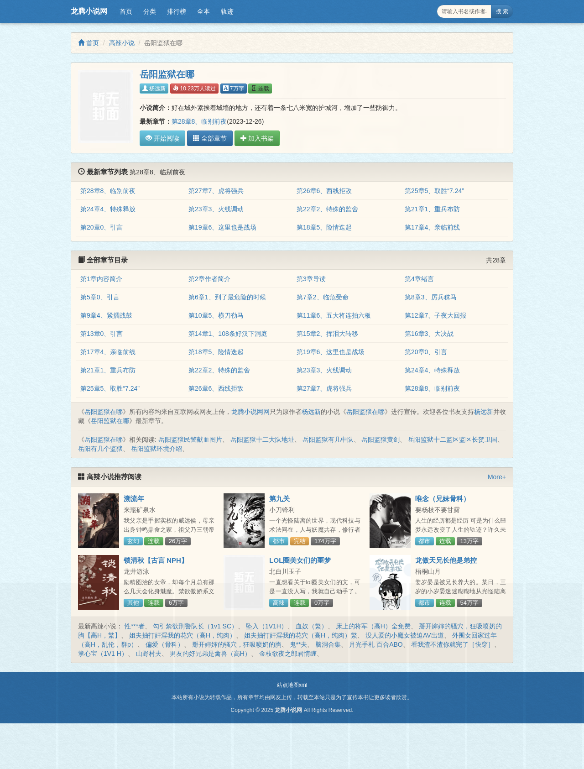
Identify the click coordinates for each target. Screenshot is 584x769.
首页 (126, 11)
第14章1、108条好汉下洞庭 (227, 333)
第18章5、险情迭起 (324, 227)
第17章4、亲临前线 (432, 227)
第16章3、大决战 (429, 333)
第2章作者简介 (209, 278)
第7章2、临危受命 (323, 297)
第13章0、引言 (101, 333)
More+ (497, 477)
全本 (203, 11)
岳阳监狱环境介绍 (156, 448)
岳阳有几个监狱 (100, 448)
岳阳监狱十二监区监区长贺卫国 (452, 439)
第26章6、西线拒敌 (324, 190)
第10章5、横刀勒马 (216, 315)
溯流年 (134, 498)
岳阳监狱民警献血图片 (190, 439)
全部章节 (210, 138)
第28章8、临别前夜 (199, 121)
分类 (149, 11)
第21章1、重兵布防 (432, 209)
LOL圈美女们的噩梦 (300, 560)
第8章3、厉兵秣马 (431, 297)
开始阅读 (162, 138)
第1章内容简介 (101, 278)
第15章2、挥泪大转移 (327, 333)
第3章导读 (311, 278)
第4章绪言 (419, 278)
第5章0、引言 (100, 297)
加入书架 (257, 138)
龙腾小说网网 (250, 411)
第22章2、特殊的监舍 (327, 209)
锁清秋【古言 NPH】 (156, 560)
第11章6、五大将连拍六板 (334, 315)
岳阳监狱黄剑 (380, 439)
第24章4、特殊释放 (108, 209)
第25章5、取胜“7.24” (434, 190)
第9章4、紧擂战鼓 (106, 315)
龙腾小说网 (89, 11)
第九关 (279, 498)
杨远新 (154, 88)
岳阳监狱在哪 (103, 411)
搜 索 (502, 11)
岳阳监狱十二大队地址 (262, 439)
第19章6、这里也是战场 (222, 227)
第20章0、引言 (101, 227)
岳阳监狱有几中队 (328, 439)
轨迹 (227, 11)
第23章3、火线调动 (216, 209)
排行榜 (176, 11)
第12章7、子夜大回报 (435, 315)
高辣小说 (122, 43)
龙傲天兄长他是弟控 (446, 560)
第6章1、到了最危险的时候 (227, 297)
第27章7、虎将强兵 (216, 190)
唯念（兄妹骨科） (442, 498)
